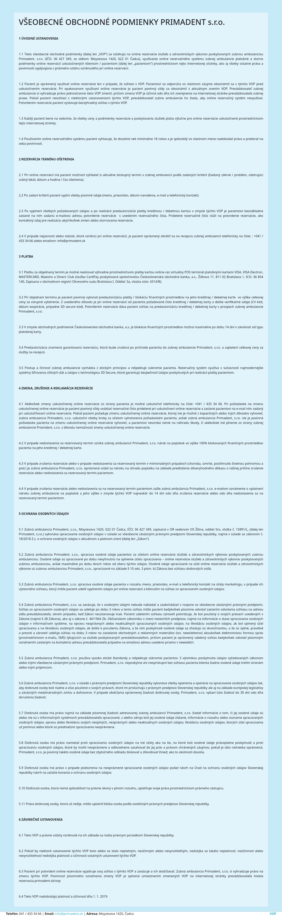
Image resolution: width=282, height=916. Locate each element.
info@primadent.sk (69, 913)
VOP (273, 913)
